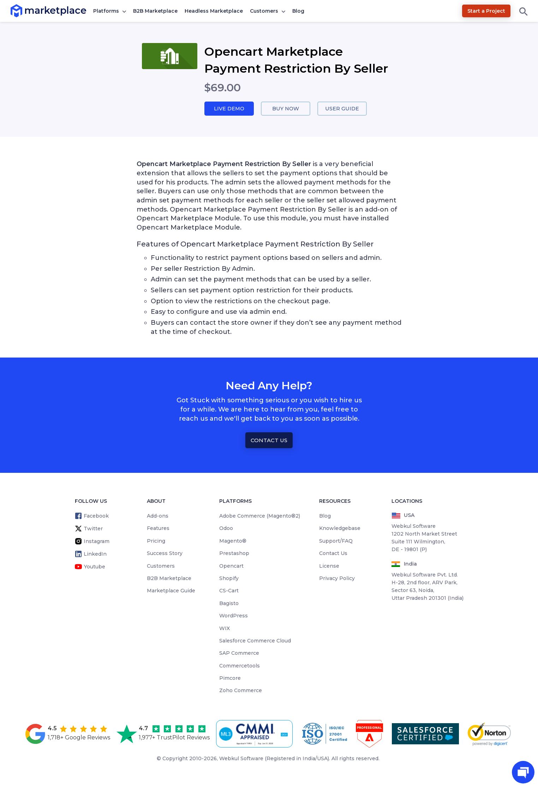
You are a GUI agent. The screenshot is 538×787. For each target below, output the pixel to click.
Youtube (94, 567)
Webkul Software (241, 759)
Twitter (93, 529)
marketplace (24, 10)
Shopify (229, 578)
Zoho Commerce (240, 691)
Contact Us (269, 440)
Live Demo (229, 108)
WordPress (233, 616)
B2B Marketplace (155, 11)
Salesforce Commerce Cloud (255, 641)
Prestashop (234, 553)
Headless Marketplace (214, 11)
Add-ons (157, 516)
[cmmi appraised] (255, 734)
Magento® (232, 541)
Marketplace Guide (171, 591)
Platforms (106, 11)
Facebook (96, 516)
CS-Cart (229, 591)
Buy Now (285, 108)
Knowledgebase (339, 528)
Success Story (165, 553)
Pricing (156, 541)
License (329, 566)
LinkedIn (95, 554)
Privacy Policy (337, 578)
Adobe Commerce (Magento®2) (259, 516)
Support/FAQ (336, 541)
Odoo (226, 528)
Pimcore (230, 678)
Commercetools (239, 666)
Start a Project (486, 11)
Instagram (96, 541)
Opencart (231, 566)
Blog (298, 11)
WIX (224, 629)
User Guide (342, 108)
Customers (264, 11)
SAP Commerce (239, 653)
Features (158, 528)
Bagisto (229, 603)
